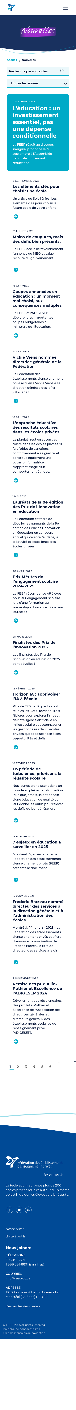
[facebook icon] (10, 1209)
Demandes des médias (23, 1306)
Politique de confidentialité (20, 1329)
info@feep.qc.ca (18, 1278)
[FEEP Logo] (11, 7)
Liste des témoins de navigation (24, 1333)
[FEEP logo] (34, 1165)
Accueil (12, 60)
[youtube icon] (19, 1209)
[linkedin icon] (28, 1209)
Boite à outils (15, 1236)
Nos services (15, 1229)
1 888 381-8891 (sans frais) (25, 1264)
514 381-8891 (15, 1260)
